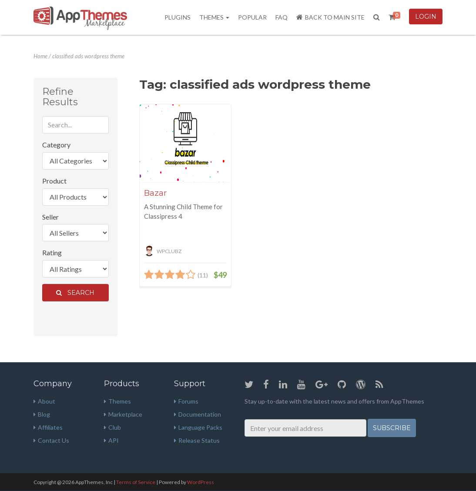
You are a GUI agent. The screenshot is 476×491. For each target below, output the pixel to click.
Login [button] (425, 16)
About (44, 401)
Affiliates (48, 427)
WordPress (200, 482)
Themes (214, 17)
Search (75, 293)
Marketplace (123, 414)
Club (112, 427)
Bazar (155, 193)
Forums (186, 401)
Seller (50, 217)
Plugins (177, 17)
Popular (252, 17)
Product (54, 181)
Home (40, 56)
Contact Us (51, 440)
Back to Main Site (330, 17)
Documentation (197, 414)
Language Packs (198, 427)
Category (56, 144)
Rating (52, 252)
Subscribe (392, 428)
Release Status (197, 440)
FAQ (281, 17)
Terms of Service (135, 482)
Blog (42, 414)
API (111, 440)
